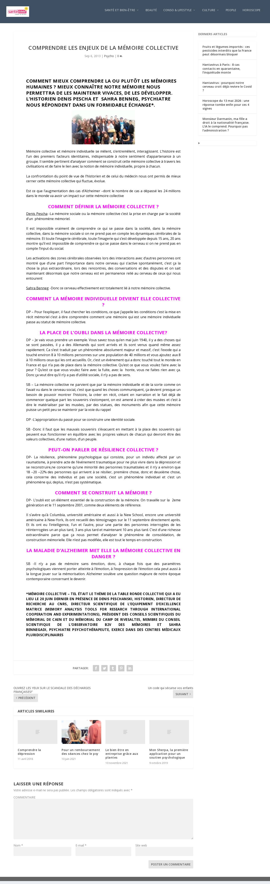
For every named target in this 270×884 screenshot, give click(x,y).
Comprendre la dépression (29, 755)
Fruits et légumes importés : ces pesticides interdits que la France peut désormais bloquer (226, 53)
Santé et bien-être (120, 13)
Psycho (109, 59)
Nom (18, 848)
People (231, 13)
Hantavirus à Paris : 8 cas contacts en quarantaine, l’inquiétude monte (221, 71)
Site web (141, 848)
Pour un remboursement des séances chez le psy (81, 755)
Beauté (151, 13)
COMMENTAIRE (24, 800)
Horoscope (252, 13)
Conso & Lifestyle (177, 13)
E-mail (81, 848)
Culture (208, 13)
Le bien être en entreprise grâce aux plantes (121, 756)
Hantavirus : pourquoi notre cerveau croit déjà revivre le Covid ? (227, 89)
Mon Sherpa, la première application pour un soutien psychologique (168, 756)
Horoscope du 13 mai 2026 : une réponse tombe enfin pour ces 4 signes (225, 107)
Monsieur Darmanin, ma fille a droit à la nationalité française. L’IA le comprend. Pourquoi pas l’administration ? (225, 127)
